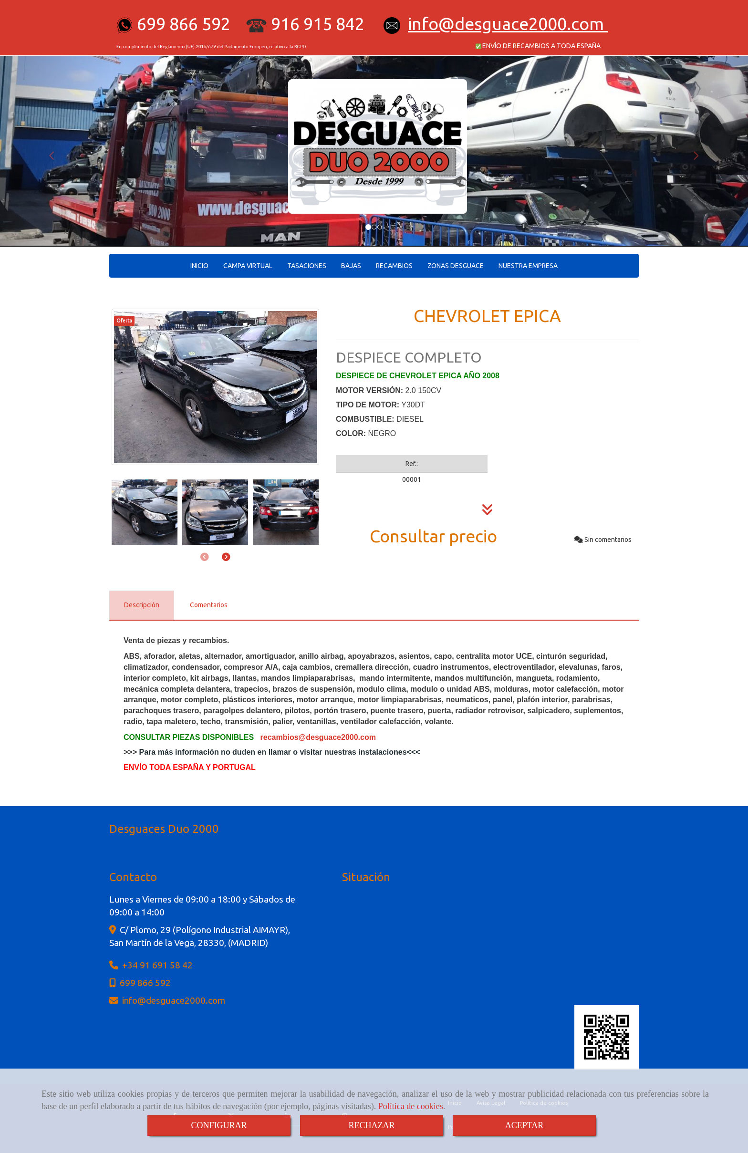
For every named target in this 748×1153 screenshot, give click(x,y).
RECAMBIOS (394, 266)
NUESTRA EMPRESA (528, 266)
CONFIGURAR (219, 1125)
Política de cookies (410, 1106)
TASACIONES (306, 266)
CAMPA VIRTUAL (247, 266)
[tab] (141, 605)
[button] (56, 151)
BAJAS (351, 266)
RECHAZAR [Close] (371, 1125)
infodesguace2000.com (506, 23)
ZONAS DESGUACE (455, 266)
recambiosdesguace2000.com (318, 737)
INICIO (199, 266)
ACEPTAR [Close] (524, 1125)
